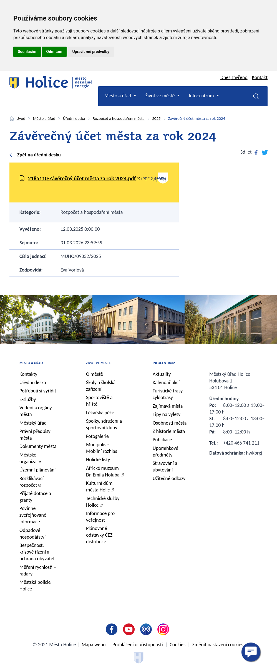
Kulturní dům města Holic (99, 486)
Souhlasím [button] (27, 51)
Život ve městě (98, 363)
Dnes (234, 77)
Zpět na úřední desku (39, 155)
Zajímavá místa (168, 406)
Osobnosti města (170, 423)
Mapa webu (94, 644)
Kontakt (260, 77)
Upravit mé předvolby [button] (90, 51)
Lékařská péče (100, 413)
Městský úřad (33, 423)
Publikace (162, 440)
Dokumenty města (37, 446)
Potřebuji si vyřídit (37, 391)
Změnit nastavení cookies (217, 644)
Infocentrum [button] (202, 96)
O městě (94, 374)
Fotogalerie (97, 436)
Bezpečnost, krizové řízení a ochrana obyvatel (36, 552)
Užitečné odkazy (169, 478)
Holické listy (98, 460)
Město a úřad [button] (118, 96)
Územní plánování (37, 470)
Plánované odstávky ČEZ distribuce (99, 535)
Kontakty (28, 374)
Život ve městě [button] (160, 96)
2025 (156, 118)
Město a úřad (44, 118)
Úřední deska (74, 118)
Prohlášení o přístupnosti (137, 644)
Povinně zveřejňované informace (32, 515)
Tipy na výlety (166, 414)
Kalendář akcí (166, 382)
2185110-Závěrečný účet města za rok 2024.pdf (82, 178)
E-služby (27, 399)
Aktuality (162, 374)
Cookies (177, 644)
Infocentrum (164, 363)
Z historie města (169, 431)
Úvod (20, 118)
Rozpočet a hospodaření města (119, 118)
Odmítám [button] (54, 51)
